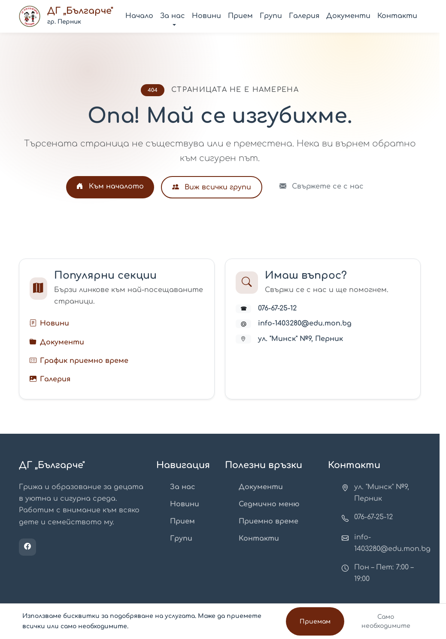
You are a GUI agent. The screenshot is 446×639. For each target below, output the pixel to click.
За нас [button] (172, 16)
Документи (348, 16)
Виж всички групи (211, 187)
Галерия (304, 16)
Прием (240, 16)
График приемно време (84, 361)
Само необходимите (385, 621)
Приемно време (268, 521)
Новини (206, 16)
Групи (271, 16)
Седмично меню (269, 504)
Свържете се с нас (321, 186)
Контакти (397, 16)
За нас (182, 487)
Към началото (110, 186)
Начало (139, 16)
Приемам (315, 621)
